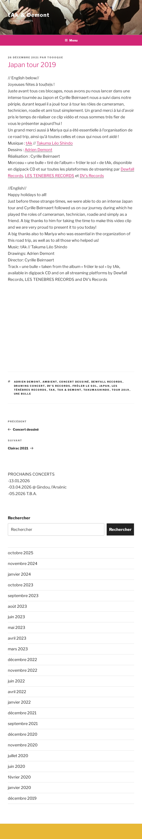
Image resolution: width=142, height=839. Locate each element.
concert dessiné (74, 381)
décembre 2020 (22, 734)
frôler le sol (85, 385)
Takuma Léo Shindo (55, 143)
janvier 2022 (19, 702)
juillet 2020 (18, 755)
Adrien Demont (38, 149)
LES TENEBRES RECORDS (49, 175)
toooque (55, 57)
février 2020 (19, 777)
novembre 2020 (22, 745)
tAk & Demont (29, 15)
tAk (29, 143)
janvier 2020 (19, 787)
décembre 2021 (22, 713)
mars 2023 (18, 649)
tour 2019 (121, 389)
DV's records (59, 385)
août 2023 (17, 606)
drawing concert (29, 385)
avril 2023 (17, 638)
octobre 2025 (20, 553)
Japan (104, 385)
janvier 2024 (19, 574)
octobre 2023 (20, 585)
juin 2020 (16, 766)
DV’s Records (92, 175)
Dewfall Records (107, 381)
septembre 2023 (23, 595)
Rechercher (19, 518)
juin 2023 (16, 617)
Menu (71, 40)
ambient (49, 381)
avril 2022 (17, 691)
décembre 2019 (22, 798)
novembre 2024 (22, 563)
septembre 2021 (23, 723)
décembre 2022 (22, 659)
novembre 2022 (22, 670)
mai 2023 (16, 627)
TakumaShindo (96, 389)
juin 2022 (16, 681)
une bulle (22, 393)
